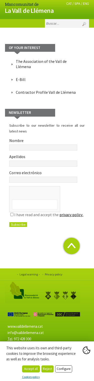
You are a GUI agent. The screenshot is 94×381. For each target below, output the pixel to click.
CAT (69, 3)
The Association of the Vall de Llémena (41, 64)
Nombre (43, 144)
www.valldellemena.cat (25, 326)
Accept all (31, 369)
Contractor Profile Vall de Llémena (46, 92)
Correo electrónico (43, 176)
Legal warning (29, 274)
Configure (64, 369)
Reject (47, 369)
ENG (86, 3)
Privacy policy (53, 274)
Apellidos (43, 160)
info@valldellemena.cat (26, 332)
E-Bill (21, 79)
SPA (77, 3)
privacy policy (71, 214)
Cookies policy (31, 376)
